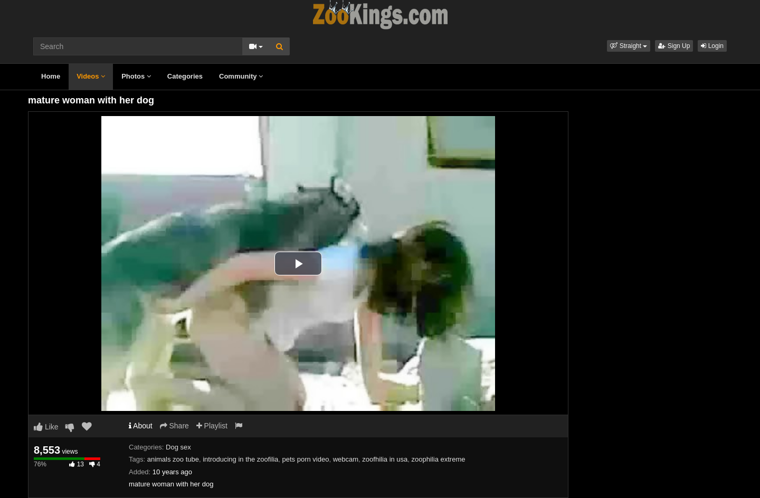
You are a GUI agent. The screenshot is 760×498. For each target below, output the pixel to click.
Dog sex (178, 447)
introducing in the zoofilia (240, 459)
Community (241, 76)
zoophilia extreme (439, 459)
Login (712, 46)
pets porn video (305, 459)
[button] (628, 46)
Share (174, 426)
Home (50, 76)
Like (46, 427)
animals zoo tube (173, 459)
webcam (345, 459)
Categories (185, 76)
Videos (91, 76)
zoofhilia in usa (384, 459)
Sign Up (674, 46)
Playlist (211, 426)
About (141, 426)
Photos (136, 76)
